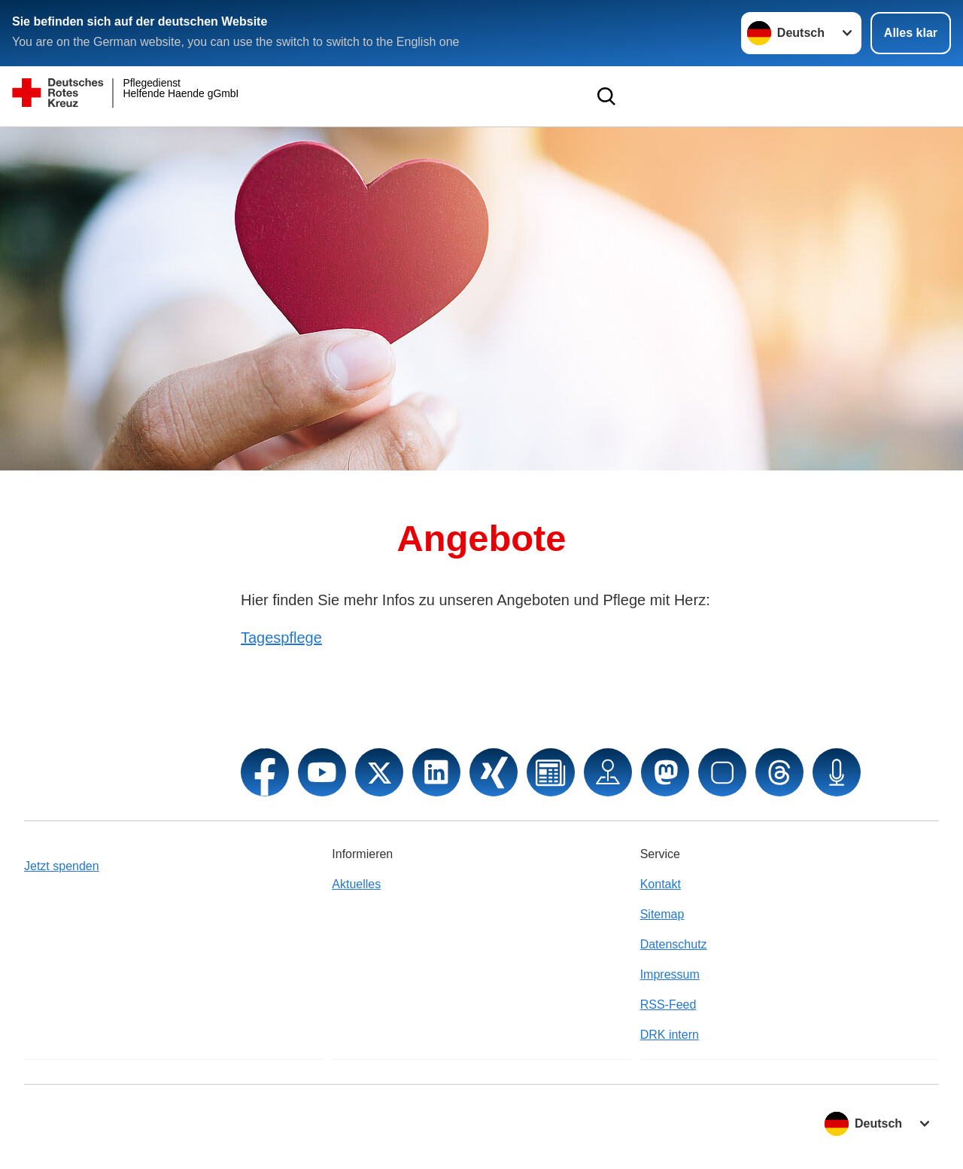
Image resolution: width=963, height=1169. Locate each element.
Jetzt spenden (61, 866)
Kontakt (660, 884)
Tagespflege (281, 637)
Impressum (670, 974)
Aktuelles (356, 884)
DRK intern (669, 1034)
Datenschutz (673, 944)
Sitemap (662, 914)
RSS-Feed (668, 1004)
